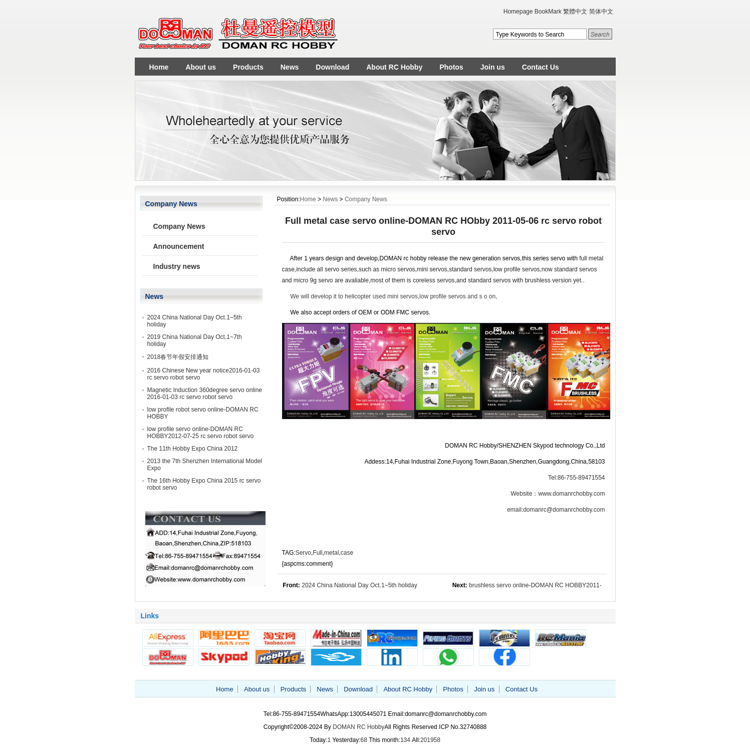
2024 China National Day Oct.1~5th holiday (359, 585)
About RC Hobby (394, 67)
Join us (492, 67)
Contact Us (540, 67)
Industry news (176, 266)
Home (159, 67)
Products (248, 67)
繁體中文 (575, 11)
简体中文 (601, 11)
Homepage (518, 11)
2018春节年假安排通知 (178, 356)
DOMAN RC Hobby (358, 726)
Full (317, 552)
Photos (451, 67)
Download (332, 67)
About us (200, 67)
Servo (303, 552)
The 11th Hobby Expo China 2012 (192, 448)
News (290, 67)
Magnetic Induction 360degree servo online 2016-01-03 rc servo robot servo (205, 394)
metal (331, 552)
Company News (366, 199)
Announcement (178, 246)
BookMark (548, 11)
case (347, 552)
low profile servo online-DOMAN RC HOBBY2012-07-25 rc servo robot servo (200, 433)
